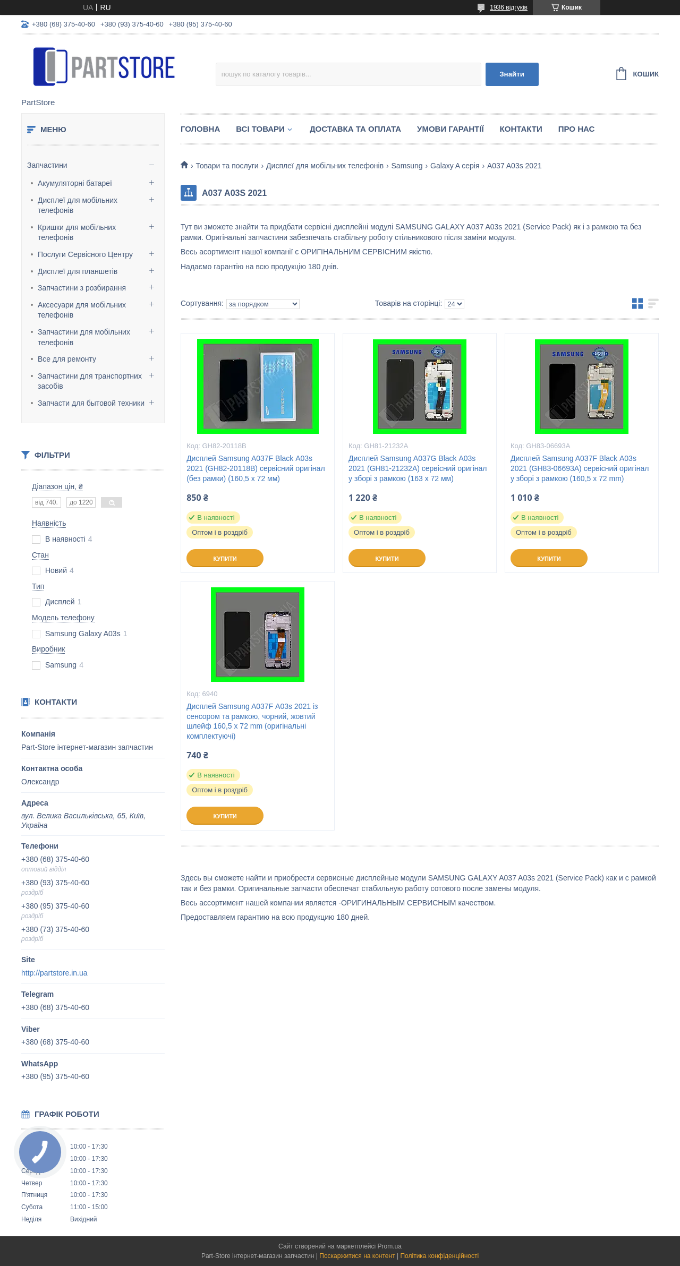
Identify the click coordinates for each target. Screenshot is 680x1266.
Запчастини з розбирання (82, 288)
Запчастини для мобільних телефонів (84, 337)
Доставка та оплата (355, 129)
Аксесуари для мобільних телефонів (82, 310)
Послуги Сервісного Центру (85, 254)
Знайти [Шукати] (511, 74)
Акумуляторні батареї (75, 183)
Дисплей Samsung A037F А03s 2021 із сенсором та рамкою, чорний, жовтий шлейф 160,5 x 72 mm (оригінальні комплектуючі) (252, 721)
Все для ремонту (67, 359)
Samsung (407, 165)
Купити (224, 558)
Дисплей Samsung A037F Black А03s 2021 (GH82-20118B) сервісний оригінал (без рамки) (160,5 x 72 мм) (255, 468)
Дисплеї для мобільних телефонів (77, 205)
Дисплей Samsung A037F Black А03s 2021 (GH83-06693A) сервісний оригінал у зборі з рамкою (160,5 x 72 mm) (580, 468)
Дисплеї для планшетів (77, 271)
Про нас (576, 129)
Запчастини (47, 165)
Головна (200, 129)
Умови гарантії (450, 129)
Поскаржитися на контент (357, 1256)
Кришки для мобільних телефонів (77, 232)
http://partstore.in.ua (54, 973)
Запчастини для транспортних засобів (90, 381)
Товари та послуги (227, 165)
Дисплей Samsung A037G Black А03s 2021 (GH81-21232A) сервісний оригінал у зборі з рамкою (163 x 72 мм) (417, 468)
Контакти (521, 129)
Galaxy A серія (454, 165)
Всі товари (260, 129)
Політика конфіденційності (439, 1256)
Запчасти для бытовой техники (91, 403)
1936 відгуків (509, 7)
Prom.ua (390, 1246)
